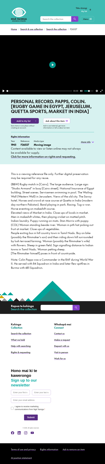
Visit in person (61, 352)
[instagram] (25, 432)
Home (14, 29)
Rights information (49, 449)
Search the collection (56, 29)
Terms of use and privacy (23, 449)
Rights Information (20, 136)
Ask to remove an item (74, 449)
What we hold (18, 339)
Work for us (60, 358)
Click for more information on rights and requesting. (43, 156)
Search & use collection (31, 29)
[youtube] (32, 432)
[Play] (3, 91)
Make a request (62, 339)
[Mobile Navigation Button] (87, 19)
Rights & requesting (20, 352)
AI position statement (21, 457)
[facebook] (12, 432)
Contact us (59, 333)
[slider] (39, 91)
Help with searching (21, 345)
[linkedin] (19, 432)
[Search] (74, 19)
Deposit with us (61, 345)
